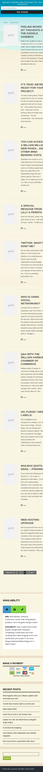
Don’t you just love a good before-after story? (19, 741)
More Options (25, 676)
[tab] (7, 609)
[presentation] (7, 609)
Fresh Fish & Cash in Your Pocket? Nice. (17, 714)
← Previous (9, 572)
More (25, 70)
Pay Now (16, 676)
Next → (33, 572)
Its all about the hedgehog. (12, 728)
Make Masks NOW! (10, 709)
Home (6, 22)
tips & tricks (15, 22)
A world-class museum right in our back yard (18, 704)
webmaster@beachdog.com (21, 641)
